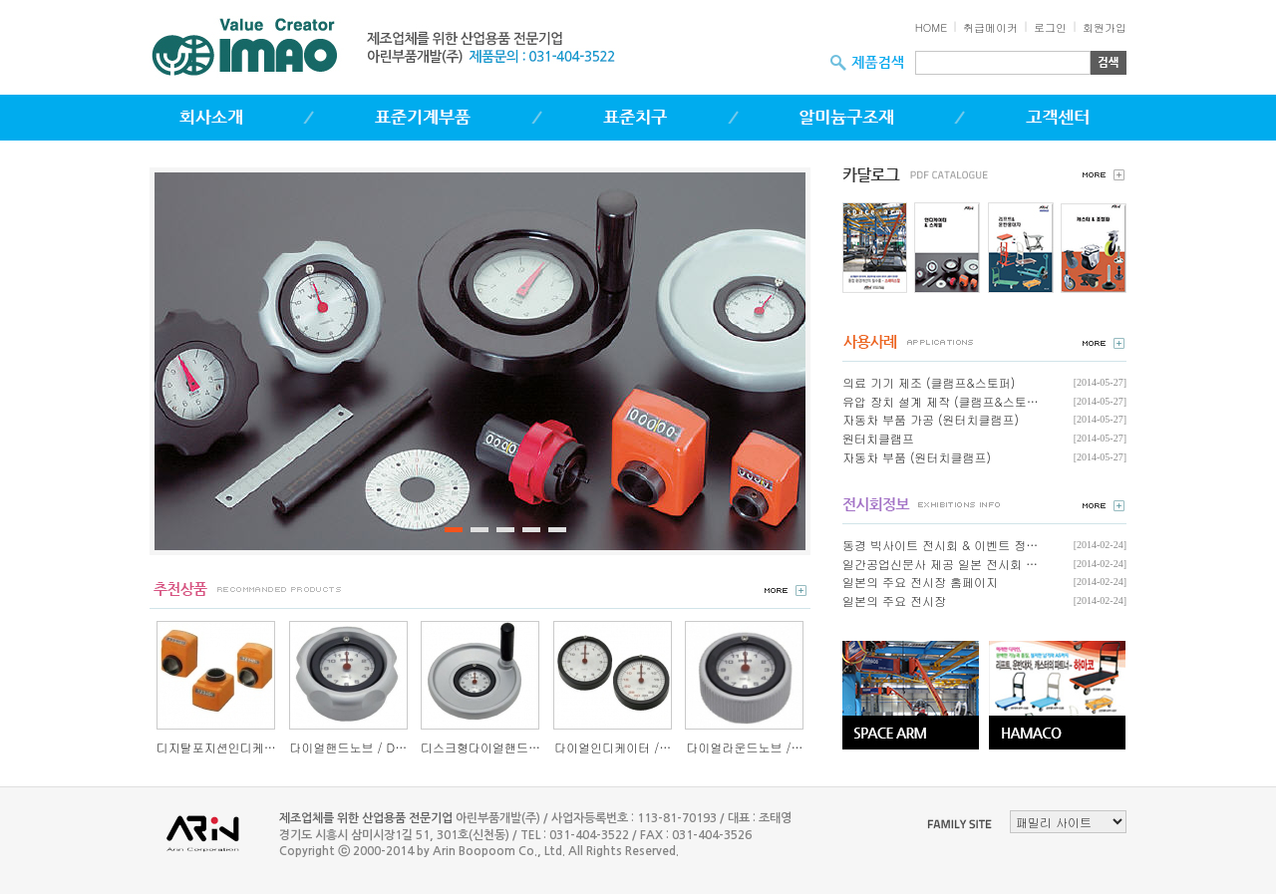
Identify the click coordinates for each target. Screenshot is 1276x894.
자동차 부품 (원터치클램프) (916, 456)
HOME (931, 27)
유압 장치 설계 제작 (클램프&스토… (940, 401)
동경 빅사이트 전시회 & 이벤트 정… (940, 544)
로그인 (1050, 27)
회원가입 (1104, 27)
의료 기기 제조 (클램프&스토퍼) (928, 382)
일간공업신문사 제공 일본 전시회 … (940, 563)
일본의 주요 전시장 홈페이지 (920, 581)
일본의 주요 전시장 (894, 600)
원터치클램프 (878, 438)
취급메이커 (990, 27)
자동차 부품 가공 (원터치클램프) (930, 419)
